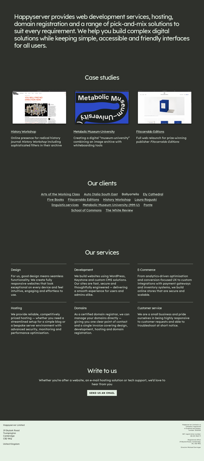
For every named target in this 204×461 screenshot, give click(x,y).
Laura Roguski (146, 200)
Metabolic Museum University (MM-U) (111, 205)
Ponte (148, 205)
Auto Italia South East (101, 194)
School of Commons (86, 210)
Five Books (55, 200)
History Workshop (23, 131)
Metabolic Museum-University (94, 132)
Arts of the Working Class (60, 194)
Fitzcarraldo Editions (150, 133)
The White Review (119, 210)
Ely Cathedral (153, 194)
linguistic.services (65, 205)
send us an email (102, 392)
